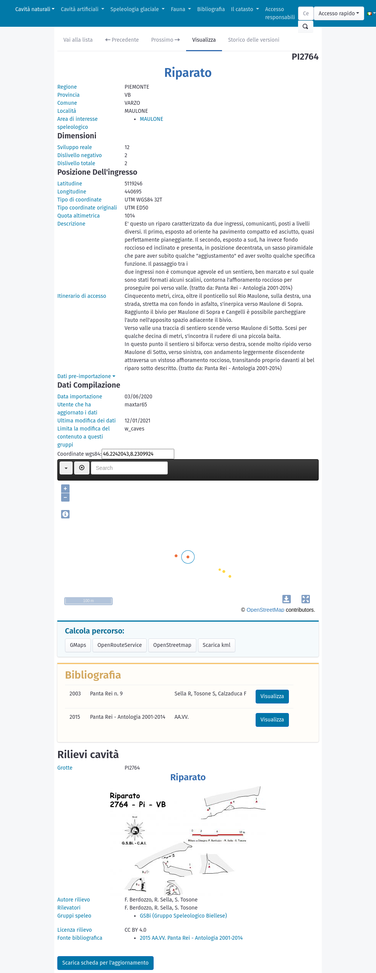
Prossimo (165, 40)
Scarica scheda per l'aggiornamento (105, 963)
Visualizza (204, 40)
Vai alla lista (78, 40)
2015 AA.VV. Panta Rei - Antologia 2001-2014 (191, 938)
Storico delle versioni (253, 40)
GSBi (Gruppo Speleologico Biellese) (183, 916)
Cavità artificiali (80, 9)
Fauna (178, 9)
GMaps (78, 645)
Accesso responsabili (280, 13)
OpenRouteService (119, 645)
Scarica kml (216, 645)
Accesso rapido (337, 13)
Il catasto (243, 9)
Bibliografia (211, 9)
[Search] (305, 13)
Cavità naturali (32, 9)
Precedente (122, 40)
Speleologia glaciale (135, 9)
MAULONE (151, 119)
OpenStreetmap (172, 645)
